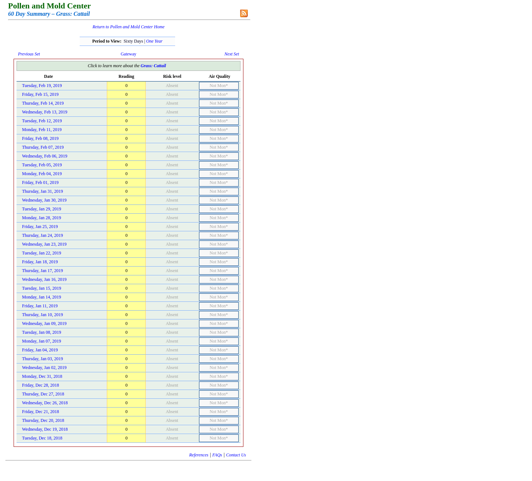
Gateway (129, 54)
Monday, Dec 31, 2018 (42, 376)
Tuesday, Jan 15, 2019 (41, 288)
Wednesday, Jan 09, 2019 (44, 323)
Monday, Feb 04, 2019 (42, 173)
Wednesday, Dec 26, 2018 (45, 402)
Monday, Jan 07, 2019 (41, 341)
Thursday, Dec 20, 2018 (43, 420)
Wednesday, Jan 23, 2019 (44, 244)
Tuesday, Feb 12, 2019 (42, 120)
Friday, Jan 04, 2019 (40, 349)
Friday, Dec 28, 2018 (40, 385)
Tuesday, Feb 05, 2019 (42, 164)
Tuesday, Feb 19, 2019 (42, 85)
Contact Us (236, 455)
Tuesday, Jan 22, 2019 (41, 253)
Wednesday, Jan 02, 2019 (44, 367)
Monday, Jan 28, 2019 (41, 217)
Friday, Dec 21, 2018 (40, 411)
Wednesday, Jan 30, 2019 (44, 200)
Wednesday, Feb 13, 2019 (44, 112)
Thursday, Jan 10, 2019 (42, 314)
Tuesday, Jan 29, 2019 (41, 208)
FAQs (217, 455)
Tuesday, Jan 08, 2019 (41, 332)
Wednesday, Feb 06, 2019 (44, 156)
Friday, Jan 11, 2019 (40, 305)
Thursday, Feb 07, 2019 (43, 147)
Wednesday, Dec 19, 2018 (45, 429)
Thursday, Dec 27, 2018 (43, 394)
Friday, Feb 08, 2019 (40, 138)
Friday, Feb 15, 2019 (40, 94)
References (198, 455)
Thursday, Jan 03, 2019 (42, 358)
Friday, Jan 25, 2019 (40, 226)
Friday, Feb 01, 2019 (40, 182)
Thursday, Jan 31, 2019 (42, 191)
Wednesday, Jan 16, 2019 (44, 279)
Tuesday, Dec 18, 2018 (42, 438)
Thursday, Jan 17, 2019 (42, 270)
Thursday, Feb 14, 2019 (43, 103)
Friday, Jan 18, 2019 (40, 261)
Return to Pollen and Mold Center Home (128, 26)
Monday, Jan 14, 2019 (41, 297)
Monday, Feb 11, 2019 (42, 129)
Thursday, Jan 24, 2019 (42, 235)
